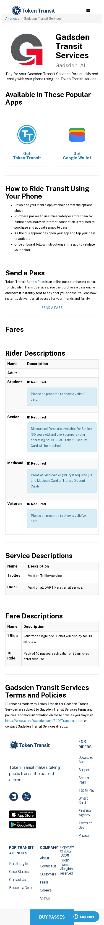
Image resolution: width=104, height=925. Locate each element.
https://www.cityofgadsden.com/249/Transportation (44, 721)
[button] (88, 10)
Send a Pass (36, 282)
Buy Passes (52, 917)
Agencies (12, 18)
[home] (33, 11)
